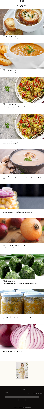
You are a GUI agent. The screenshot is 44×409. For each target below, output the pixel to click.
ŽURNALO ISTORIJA (40, 392)
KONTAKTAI (30, 393)
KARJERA (33, 393)
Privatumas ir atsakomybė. (28, 407)
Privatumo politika (32, 392)
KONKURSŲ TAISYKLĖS (39, 393)
